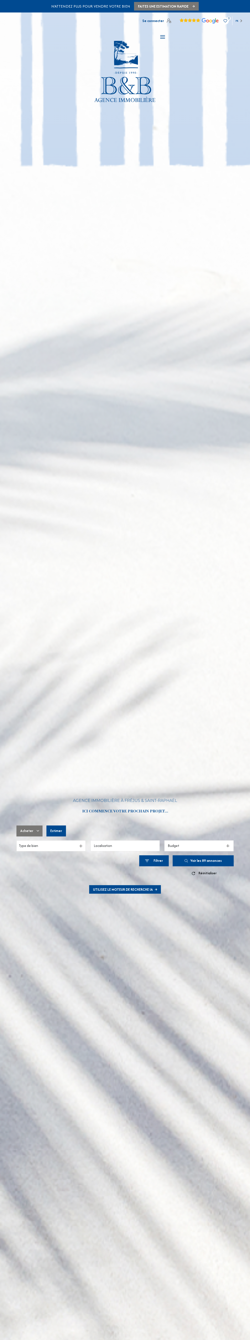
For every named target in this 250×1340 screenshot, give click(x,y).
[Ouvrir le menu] (163, 37)
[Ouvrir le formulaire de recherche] (154, 860)
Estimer (56, 830)
